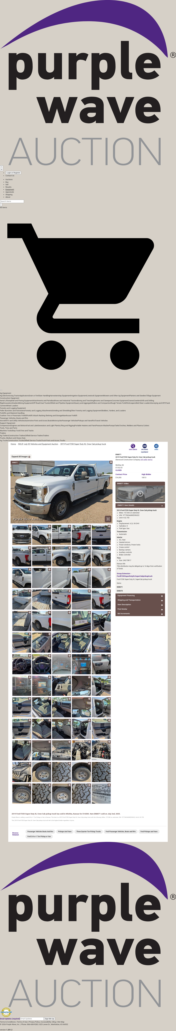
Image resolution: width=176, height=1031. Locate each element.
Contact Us (10, 176)
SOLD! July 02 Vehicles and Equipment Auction (38, 444)
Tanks (117, 425)
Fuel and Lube (32, 425)
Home (13, 444)
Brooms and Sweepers (103, 401)
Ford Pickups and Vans (149, 832)
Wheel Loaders (12, 406)
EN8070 (120, 591)
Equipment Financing (126, 595)
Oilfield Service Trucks (32, 440)
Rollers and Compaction (101, 403)
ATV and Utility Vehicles (15, 421)
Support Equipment (7, 423)
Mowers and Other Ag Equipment (116, 396)
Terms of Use (22, 1022)
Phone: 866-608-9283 (29, 1024)
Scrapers (132, 403)
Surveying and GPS (158, 403)
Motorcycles (57, 421)
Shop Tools (16, 431)
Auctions (9, 179)
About (8, 197)
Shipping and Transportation (129, 600)
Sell (7, 185)
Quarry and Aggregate (83, 403)
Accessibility (46, 1022)
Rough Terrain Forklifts (120, 403)
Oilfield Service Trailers (34, 436)
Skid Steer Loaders (143, 403)
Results (8, 187)
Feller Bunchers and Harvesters (12, 411)
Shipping (9, 195)
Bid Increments (124, 614)
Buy (7, 182)
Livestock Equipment (95, 396)
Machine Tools (6, 431)
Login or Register (13, 173)
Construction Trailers (17, 436)
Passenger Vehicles (70, 421)
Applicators (24, 396)
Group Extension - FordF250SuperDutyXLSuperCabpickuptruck (134, 574)
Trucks (62, 440)
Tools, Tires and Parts (8, 428)
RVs (93, 421)
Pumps (112, 425)
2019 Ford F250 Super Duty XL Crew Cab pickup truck (83, 444)
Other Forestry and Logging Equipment (86, 411)
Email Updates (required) (10, 1019)
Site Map (60, 1022)
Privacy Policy (34, 1022)
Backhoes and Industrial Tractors (64, 401)
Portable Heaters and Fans (85, 425)
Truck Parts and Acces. (50, 440)
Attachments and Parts (42, 401)
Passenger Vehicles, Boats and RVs (14, 418)
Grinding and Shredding (61, 411)
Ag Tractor (15, 396)
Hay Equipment (65, 396)
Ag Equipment (5, 393)
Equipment (10, 189)
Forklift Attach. (33, 415)
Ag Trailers (4, 436)
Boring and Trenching (85, 401)
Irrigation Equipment (79, 396)
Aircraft (3, 421)
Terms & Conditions (8, 1022)
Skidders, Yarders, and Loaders (113, 411)
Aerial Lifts (4, 401)
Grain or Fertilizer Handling (39, 396)
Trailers (3, 433)
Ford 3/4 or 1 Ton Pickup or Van (39, 836)
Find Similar (122, 609)
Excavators (7, 403)
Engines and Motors (19, 425)
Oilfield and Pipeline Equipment (62, 403)
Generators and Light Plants (49, 425)
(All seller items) (146, 460)
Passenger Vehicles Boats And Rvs (40, 832)
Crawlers (137, 401)
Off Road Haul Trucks (41, 403)
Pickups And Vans (65, 832)
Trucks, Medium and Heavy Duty (12, 438)
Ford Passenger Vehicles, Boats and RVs (121, 832)
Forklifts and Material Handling (12, 413)
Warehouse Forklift (69, 415)
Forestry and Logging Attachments (38, 411)
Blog (54, 1022)
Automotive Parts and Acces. (36, 421)
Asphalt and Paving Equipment (21, 401)
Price (121, 474)
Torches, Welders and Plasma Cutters (134, 425)
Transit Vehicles (101, 421)
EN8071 (120, 587)
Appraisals (10, 192)
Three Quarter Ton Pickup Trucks (88, 832)
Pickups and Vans (85, 421)
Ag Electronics (5, 396)
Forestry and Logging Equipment (13, 408)
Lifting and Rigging (67, 425)
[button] (88, 384)
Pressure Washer (102, 425)
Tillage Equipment (153, 396)
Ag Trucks (4, 440)
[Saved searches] (1, 168)
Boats (50, 421)
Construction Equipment (9, 398)
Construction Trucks (16, 440)
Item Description (124, 604)
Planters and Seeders (137, 396)
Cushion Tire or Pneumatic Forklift (13, 415)
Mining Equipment (25, 403)
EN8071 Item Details (126, 505)
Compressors (5, 425)
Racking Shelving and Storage (50, 415)
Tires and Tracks (27, 431)
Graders (15, 403)
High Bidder (146, 474)
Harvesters (54, 396)
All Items (3, 207)
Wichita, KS (120, 465)
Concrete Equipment (120, 401)
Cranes (131, 401)
